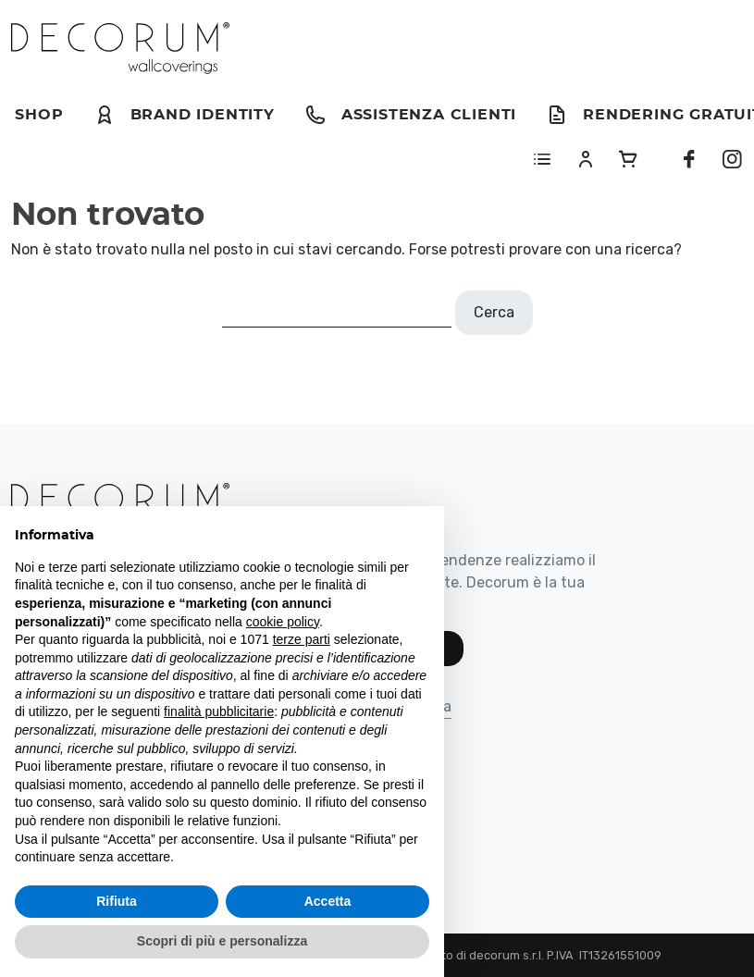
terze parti (301, 639)
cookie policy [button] (282, 621)
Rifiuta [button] (116, 901)
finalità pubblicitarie (219, 711)
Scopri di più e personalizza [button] (222, 941)
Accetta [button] (328, 901)
